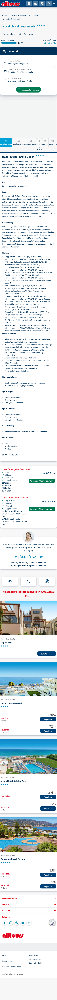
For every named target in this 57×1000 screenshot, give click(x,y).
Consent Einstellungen (11, 966)
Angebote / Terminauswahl (42, 481)
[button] (28, 898)
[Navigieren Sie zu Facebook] (4, 922)
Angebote (52, 142)
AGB (4, 955)
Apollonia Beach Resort (13, 858)
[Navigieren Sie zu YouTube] (22, 922)
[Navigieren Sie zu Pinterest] (16, 922)
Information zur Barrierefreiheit (35, 961)
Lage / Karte (39, 145)
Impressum (33, 955)
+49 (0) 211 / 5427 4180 (29, 556)
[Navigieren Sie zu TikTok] (29, 922)
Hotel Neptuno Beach (11, 703)
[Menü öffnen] (54, 3)
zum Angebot (46, 654)
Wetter (45, 142)
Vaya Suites (6, 642)
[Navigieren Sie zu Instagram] (10, 922)
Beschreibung (6, 142)
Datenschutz (7, 961)
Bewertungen (31, 142)
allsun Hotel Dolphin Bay (13, 781)
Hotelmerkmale (18, 142)
